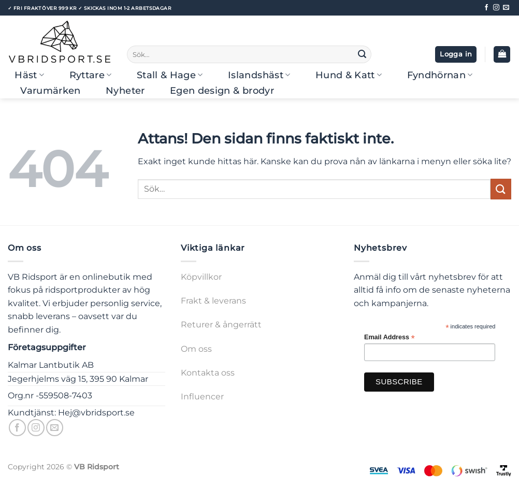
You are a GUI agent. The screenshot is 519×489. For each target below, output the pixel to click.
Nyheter (125, 90)
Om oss (196, 349)
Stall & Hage (170, 74)
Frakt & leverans (213, 301)
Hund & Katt (348, 74)
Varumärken (50, 90)
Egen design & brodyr (222, 90)
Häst (29, 74)
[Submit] (362, 54)
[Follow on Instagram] (496, 7)
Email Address (389, 337)
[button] (456, 54)
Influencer (202, 396)
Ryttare (90, 74)
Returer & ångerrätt (221, 324)
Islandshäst (259, 74)
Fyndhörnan (440, 74)
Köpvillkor (201, 277)
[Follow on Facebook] (486, 7)
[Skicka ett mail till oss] (506, 7)
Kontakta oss (208, 373)
